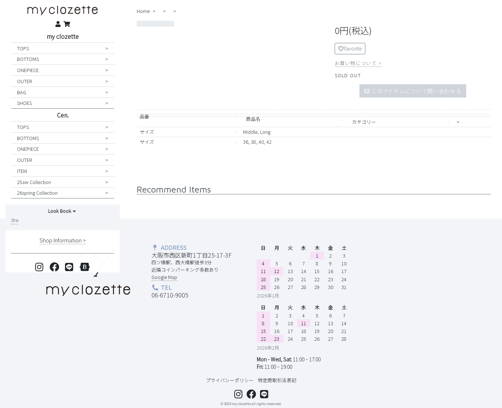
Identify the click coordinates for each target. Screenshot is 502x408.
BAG (21, 92)
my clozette (63, 36)
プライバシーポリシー (230, 380)
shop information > (63, 240)
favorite (350, 48)
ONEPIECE (28, 70)
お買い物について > (358, 63)
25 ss (14, 220)
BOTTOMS (28, 58)
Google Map (164, 276)
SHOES (24, 102)
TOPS (23, 48)
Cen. (63, 114)
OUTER (24, 81)
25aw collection (34, 182)
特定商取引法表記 (277, 380)
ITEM (22, 170)
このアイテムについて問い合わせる (412, 91)
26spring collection (37, 192)
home (143, 10)
